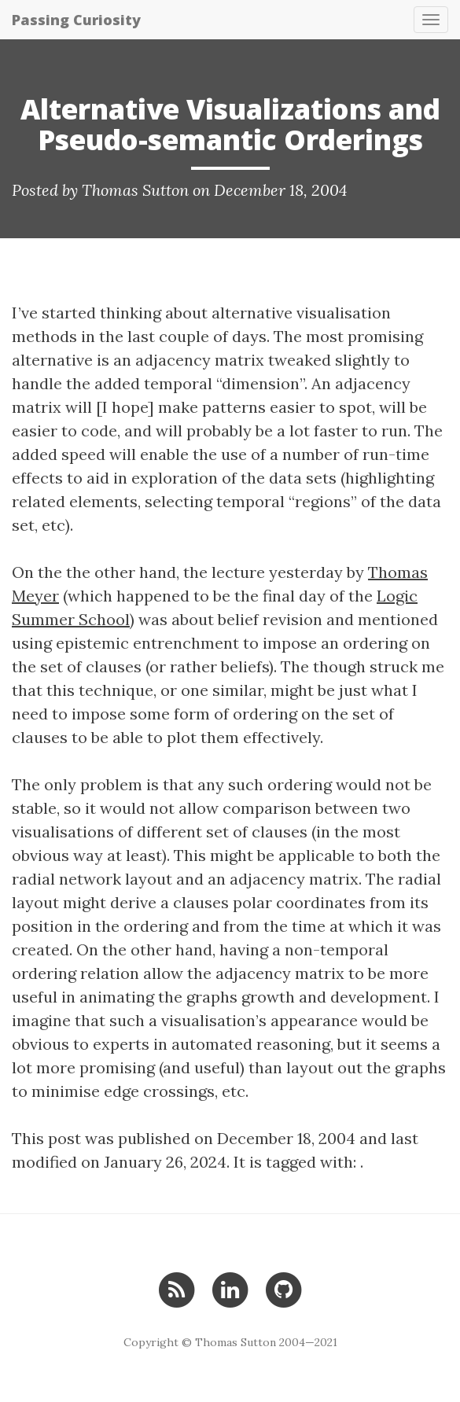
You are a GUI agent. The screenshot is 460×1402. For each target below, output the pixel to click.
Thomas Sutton (135, 190)
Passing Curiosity (76, 19)
